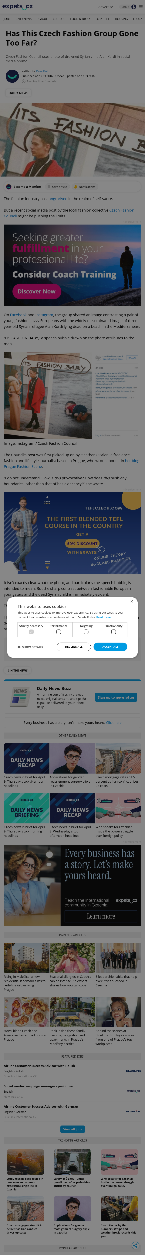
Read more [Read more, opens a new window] (103, 617)
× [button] (131, 601)
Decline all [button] (74, 647)
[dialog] (72, 627)
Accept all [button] (110, 647)
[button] (30, 647)
